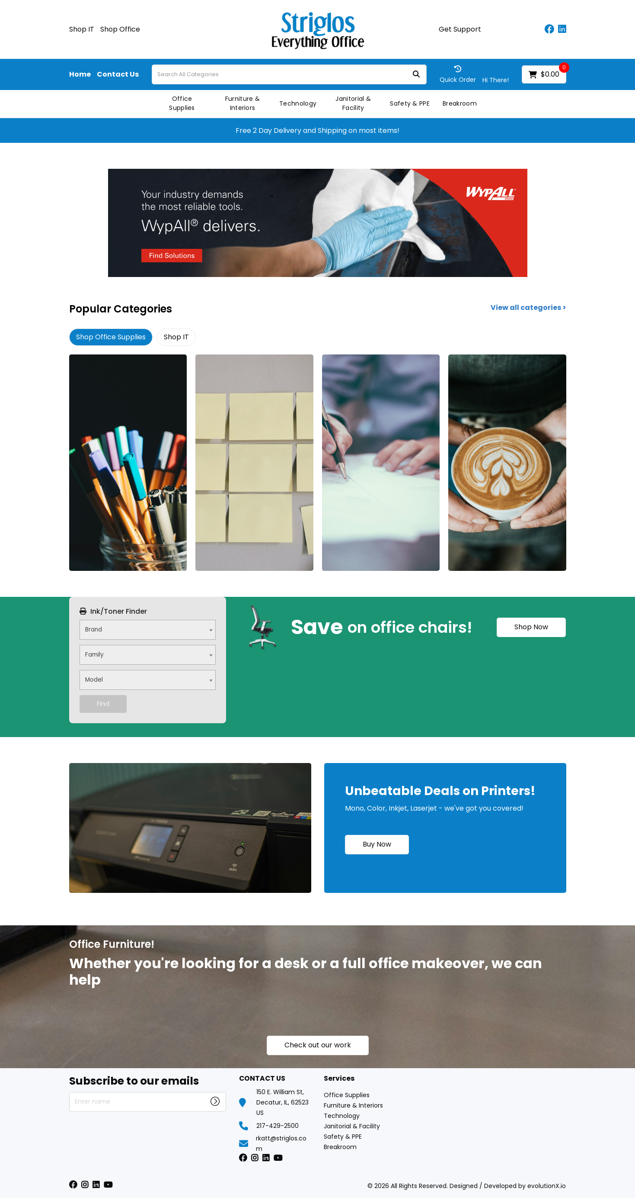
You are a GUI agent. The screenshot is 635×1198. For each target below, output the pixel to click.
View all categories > (528, 307)
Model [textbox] (94, 680)
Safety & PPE (410, 103)
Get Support (460, 29)
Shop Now (531, 627)
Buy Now (377, 844)
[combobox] (148, 630)
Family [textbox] (94, 655)
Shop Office (120, 29)
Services (339, 1079)
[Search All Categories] (289, 74)
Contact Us (118, 74)
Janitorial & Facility (353, 103)
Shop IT (81, 29)
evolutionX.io (546, 1186)
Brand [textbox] (93, 629)
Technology (297, 103)
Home (80, 74)
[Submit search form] (416, 74)
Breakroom (460, 103)
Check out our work (317, 1045)
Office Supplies (182, 103)
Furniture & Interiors (242, 103)
